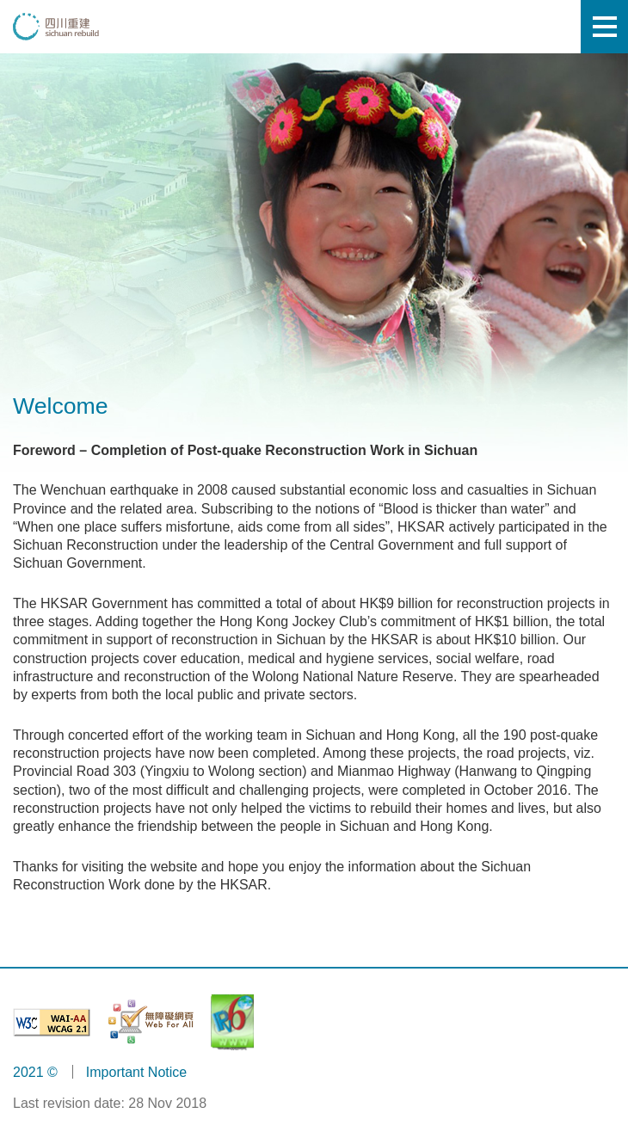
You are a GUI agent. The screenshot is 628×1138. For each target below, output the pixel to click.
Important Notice (136, 1072)
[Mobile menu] (604, 26)
